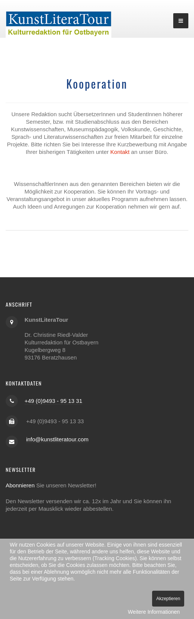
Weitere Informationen (154, 612)
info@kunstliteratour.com (57, 439)
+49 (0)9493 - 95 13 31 (53, 401)
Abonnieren (20, 485)
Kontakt (119, 152)
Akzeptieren (168, 598)
